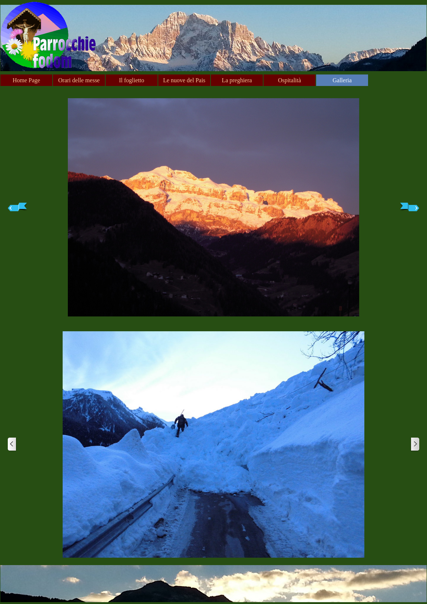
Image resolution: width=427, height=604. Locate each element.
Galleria (342, 80)
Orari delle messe (79, 80)
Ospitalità (289, 80)
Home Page (26, 80)
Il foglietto (131, 80)
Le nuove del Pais (184, 80)
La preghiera (237, 80)
